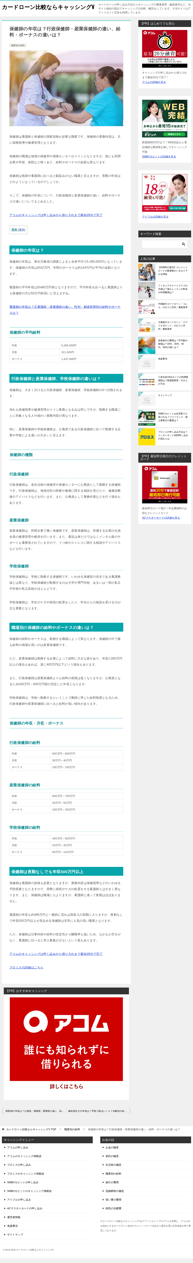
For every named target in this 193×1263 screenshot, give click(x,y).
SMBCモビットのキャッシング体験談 (29, 1195)
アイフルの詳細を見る (155, 220)
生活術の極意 (113, 1169)
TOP (31, 1133)
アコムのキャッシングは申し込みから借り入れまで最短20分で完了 (56, 219)
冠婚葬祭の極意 (115, 1195)
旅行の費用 (112, 1186)
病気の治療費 (113, 1212)
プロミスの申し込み (19, 1169)
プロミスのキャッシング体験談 (25, 1177)
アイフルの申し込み (19, 1203)
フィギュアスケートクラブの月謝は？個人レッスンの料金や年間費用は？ (173, 293)
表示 (22, 234)
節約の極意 (112, 1160)
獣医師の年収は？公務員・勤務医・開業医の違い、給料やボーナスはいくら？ (36, 1115)
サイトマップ (165, 399)
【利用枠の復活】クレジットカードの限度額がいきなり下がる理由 (173, 275)
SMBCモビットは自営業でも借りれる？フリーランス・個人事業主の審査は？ (173, 421)
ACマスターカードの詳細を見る (161, 522)
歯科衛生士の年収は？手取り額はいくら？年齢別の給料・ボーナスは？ (99, 1115)
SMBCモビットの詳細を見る (159, 160)
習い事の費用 (113, 1203)
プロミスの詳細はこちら (26, 971)
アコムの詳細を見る (154, 86)
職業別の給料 (18, 49)
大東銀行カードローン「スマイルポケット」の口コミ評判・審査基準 (173, 330)
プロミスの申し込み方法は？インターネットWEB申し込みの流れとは (173, 439)
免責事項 (162, 363)
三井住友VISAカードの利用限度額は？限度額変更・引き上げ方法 (173, 385)
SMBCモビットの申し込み (22, 1186)
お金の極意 (112, 1151)
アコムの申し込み (17, 1151)
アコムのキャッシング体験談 (24, 1160)
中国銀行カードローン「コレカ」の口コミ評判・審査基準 (173, 310)
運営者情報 (13, 1221)
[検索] (164, 248)
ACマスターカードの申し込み (24, 1212)
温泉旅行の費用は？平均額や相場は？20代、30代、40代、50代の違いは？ (173, 348)
